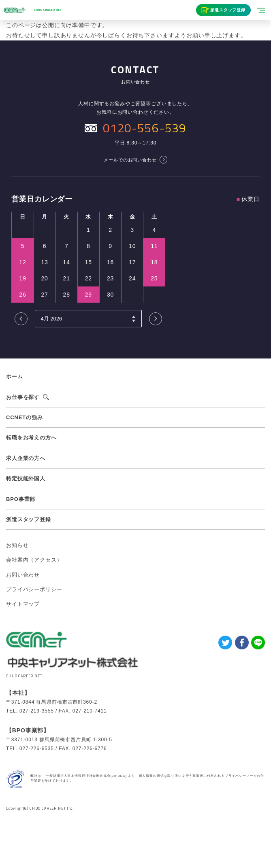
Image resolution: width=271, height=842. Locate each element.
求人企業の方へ (25, 458)
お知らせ (17, 545)
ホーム (14, 376)
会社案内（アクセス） (34, 560)
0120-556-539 (144, 128)
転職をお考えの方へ (31, 438)
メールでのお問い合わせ (130, 160)
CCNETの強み (24, 417)
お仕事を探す (23, 397)
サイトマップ (23, 604)
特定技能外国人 (25, 478)
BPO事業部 (20, 499)
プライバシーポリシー (34, 589)
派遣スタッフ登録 (227, 10)
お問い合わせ (23, 575)
